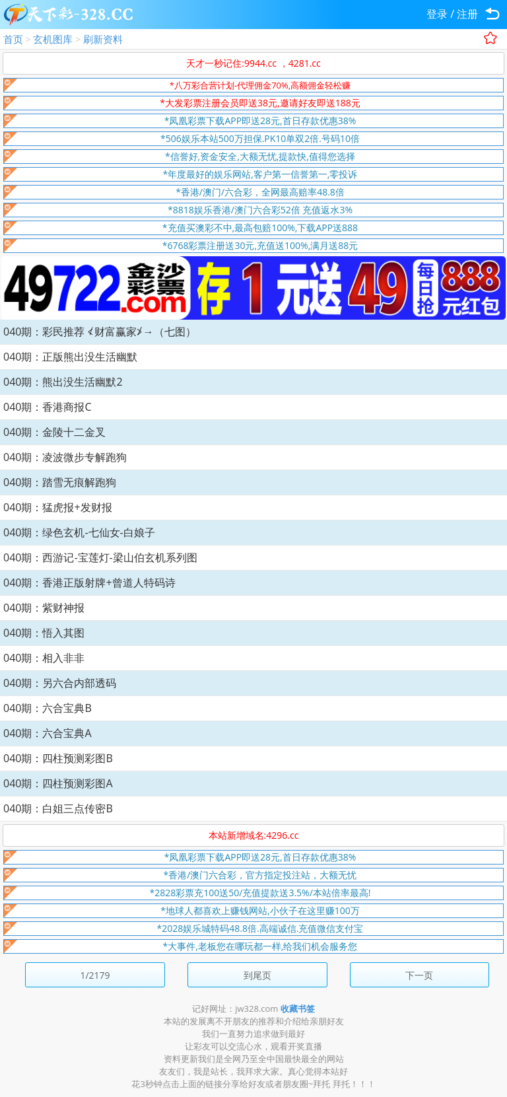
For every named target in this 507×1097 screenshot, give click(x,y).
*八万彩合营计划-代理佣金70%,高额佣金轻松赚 (260, 85)
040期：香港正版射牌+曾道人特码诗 (89, 582)
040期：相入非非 (43, 658)
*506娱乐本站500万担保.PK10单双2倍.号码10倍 (260, 138)
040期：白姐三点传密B (58, 808)
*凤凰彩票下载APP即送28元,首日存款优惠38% (260, 120)
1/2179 (95, 975)
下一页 (419, 975)
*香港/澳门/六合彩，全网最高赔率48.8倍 (260, 192)
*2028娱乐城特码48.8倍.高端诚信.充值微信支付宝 (260, 928)
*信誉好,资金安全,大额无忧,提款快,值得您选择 (260, 156)
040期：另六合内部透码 (59, 683)
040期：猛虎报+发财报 (57, 507)
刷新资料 (103, 39)
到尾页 (257, 975)
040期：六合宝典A (47, 733)
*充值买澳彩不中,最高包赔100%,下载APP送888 (260, 227)
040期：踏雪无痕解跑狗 (59, 482)
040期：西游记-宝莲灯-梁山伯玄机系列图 (100, 557)
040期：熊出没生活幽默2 (63, 381)
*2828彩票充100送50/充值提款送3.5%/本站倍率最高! (260, 892)
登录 (437, 14)
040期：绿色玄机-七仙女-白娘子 (79, 532)
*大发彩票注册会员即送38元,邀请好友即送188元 (260, 102)
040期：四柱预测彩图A (58, 783)
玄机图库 (53, 39)
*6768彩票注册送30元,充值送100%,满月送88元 (260, 245)
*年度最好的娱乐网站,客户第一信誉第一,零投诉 (260, 174)
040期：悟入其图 (43, 632)
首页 (13, 39)
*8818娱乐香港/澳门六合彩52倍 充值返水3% (260, 209)
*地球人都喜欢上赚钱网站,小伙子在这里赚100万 (259, 910)
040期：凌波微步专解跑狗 (65, 457)
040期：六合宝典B (47, 708)
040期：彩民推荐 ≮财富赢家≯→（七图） (99, 331)
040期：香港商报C (47, 407)
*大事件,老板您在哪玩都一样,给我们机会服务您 (260, 946)
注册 (467, 14)
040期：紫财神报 (43, 607)
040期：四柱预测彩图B (58, 758)
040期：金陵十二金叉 (54, 432)
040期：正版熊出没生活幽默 (70, 356)
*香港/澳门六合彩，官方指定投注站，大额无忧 (260, 874)
